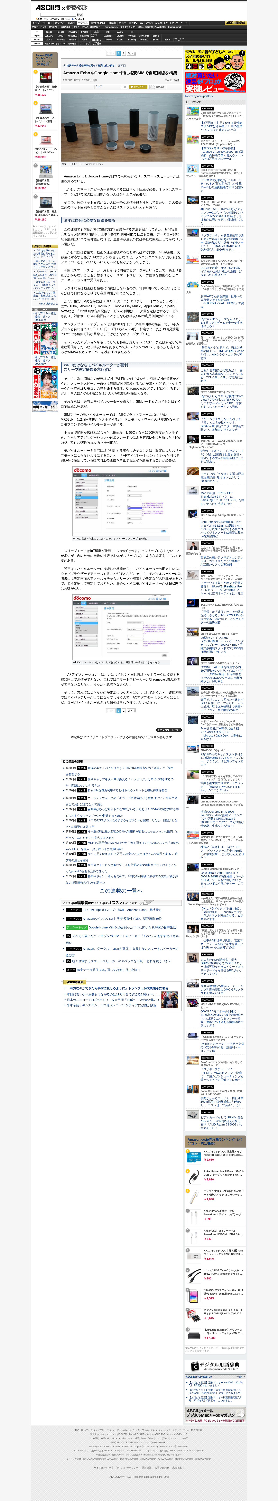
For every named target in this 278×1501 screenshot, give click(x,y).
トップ (36, 22)
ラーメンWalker (73, 1459)
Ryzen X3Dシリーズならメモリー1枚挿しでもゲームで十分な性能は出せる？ (222, 323)
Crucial (120, 36)
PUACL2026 (160, 27)
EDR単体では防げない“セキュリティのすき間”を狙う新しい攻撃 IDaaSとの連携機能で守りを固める (222, 185)
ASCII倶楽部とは (48, 303)
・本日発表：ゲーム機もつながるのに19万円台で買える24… (44, 264)
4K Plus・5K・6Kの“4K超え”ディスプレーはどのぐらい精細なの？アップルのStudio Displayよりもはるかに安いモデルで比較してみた (222, 216)
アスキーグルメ (81, 27)
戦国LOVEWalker (203, 1459)
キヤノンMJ (60, 43)
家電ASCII (66, 27)
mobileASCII (150, 1455)
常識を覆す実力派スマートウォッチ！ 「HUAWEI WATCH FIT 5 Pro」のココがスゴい (222, 786)
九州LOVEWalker (165, 1459)
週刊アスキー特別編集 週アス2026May (45, 360)
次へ (130, 53)
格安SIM (53, 27)
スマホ (158, 22)
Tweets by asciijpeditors (199, 96)
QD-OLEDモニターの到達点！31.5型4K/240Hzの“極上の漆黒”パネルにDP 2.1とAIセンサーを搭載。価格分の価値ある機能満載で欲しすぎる (222, 1018)
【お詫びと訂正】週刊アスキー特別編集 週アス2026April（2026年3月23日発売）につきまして (215, 1391)
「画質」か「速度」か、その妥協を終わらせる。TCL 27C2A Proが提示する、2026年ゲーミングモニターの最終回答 (222, 617)
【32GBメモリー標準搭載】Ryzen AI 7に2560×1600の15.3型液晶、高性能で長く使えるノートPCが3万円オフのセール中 (222, 153)
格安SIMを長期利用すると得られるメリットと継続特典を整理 (127, 790)
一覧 (124, 87)
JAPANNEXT (72, 43)
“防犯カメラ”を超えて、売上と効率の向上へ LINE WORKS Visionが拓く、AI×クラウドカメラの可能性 (222, 353)
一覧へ (240, 1376)
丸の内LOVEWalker (184, 1459)
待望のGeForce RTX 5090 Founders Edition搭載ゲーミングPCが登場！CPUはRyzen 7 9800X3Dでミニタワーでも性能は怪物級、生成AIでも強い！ (222, 818)
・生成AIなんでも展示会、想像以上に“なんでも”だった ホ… (44, 295)
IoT (50, 22)
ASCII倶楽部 (236, 23)
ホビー (122, 22)
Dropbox (108, 40)
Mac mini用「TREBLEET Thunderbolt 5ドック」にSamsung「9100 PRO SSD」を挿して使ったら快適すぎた (222, 498)
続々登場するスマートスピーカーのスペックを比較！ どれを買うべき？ (121, 961)
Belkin (155, 36)
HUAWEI (132, 36)
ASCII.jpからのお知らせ (199, 1376)
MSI (108, 32)
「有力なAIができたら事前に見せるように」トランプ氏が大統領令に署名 (117, 988)
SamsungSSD (94, 35)
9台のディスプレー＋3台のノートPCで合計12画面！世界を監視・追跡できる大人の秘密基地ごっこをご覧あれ (222, 456)
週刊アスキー (96, 27)
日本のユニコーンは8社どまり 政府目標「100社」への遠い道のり (113, 1000)
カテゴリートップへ (169, 730)
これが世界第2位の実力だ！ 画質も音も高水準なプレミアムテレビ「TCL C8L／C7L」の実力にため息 (222, 376)
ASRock (108, 36)
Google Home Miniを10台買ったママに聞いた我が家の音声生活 (132, 927)
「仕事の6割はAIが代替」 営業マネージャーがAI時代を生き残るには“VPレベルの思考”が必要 (222, 944)
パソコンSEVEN (96, 31)
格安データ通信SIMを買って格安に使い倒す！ (91, 65)
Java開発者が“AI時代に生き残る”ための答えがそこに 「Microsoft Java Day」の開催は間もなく (221, 734)
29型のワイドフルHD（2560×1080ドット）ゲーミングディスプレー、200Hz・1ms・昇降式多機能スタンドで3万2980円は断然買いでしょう (222, 644)
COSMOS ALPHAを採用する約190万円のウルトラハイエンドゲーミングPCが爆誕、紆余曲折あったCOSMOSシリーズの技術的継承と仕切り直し (221, 674)
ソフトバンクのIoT (179, 39)
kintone (72, 40)
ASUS (120, 32)
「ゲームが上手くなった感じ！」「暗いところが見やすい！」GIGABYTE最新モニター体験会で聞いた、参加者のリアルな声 (222, 424)
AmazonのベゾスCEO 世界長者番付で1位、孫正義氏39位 (122, 918)
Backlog (132, 40)
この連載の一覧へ (121, 891)
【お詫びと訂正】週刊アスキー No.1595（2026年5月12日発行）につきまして (216, 1384)
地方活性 (149, 27)
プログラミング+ (128, 27)
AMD (60, 36)
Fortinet (144, 40)
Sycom (84, 32)
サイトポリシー (102, 1467)
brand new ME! (159, 1442)
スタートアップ (171, 23)
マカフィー (49, 43)
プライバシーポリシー (126, 1467)
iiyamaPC (72, 32)
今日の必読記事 (103, 1455)
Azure (84, 40)
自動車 (112, 22)
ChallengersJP (175, 27)
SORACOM (127, 1446)
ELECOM (49, 36)
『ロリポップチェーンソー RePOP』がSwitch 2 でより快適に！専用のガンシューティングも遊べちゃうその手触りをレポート (222, 1074)
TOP (77, 1430)
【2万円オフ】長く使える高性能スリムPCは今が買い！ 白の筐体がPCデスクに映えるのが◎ (221, 126)
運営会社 (146, 1467)
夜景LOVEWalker (148, 1459)
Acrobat (61, 40)
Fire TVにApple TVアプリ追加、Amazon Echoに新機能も (122, 910)
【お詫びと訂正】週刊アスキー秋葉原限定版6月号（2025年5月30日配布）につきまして (215, 1399)
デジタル (74, 7)
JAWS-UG (104, 1438)
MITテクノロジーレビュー (169, 1455)
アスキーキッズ (39, 27)
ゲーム (184, 23)
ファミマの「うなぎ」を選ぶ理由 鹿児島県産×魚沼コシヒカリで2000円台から (224, 477)
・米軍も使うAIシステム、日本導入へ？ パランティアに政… (44, 285)
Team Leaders (133, 1451)
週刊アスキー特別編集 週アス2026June (45, 316)
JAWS (49, 40)
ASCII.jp (47, 7)
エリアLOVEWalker (92, 1459)
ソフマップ (85, 43)
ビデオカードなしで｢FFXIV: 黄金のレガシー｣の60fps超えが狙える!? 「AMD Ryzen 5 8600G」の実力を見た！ (222, 1123)
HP (132, 32)
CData (120, 40)
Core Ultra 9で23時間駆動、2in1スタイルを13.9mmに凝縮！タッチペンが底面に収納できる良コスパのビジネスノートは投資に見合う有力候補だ (222, 529)
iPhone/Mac (98, 22)
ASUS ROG (72, 36)
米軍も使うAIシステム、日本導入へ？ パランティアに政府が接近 (111, 1005)
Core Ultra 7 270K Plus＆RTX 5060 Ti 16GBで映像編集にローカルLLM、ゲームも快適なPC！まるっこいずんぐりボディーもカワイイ (222, 880)
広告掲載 (177, 1467)
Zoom (167, 40)
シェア (99, 86)
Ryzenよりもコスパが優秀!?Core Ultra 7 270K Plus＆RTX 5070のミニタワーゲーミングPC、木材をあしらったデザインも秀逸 (222, 401)
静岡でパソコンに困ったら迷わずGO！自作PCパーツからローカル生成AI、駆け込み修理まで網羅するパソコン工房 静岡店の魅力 (222, 705)
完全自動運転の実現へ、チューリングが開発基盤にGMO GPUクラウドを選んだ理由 (222, 989)
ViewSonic (144, 36)
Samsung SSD (95, 1446)
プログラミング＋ (149, 1451)
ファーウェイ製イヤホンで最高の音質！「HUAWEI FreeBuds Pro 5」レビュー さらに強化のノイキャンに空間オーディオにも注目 (222, 588)
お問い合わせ (162, 1467)
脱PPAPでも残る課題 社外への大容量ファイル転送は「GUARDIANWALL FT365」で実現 (222, 302)
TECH (71, 22)
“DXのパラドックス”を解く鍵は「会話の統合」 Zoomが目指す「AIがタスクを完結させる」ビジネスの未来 (222, 914)
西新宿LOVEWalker (129, 1459)
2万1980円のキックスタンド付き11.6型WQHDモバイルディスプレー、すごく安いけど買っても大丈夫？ (222, 760)
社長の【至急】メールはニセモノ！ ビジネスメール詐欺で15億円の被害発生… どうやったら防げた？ (222, 852)
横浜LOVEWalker (110, 1459)
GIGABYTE (84, 36)
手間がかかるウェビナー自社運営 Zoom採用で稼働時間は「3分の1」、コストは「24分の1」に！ (223, 1101)
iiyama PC (133, 1434)
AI (44, 22)
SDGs (140, 27)
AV (141, 22)
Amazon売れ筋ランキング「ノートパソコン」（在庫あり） (44, 60)
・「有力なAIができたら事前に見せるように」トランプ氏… (44, 253)
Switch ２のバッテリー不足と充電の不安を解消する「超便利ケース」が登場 (222, 1047)
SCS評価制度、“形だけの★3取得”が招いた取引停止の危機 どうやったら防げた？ (221, 271)
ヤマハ (156, 40)
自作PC (133, 22)
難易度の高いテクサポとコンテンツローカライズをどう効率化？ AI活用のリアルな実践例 (222, 561)
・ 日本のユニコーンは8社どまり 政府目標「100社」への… (45, 274)
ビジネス (60, 22)
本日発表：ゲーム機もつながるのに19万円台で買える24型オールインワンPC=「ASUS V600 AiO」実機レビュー (144, 994)
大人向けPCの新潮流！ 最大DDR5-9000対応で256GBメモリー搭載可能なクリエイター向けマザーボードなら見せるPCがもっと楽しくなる (222, 966)
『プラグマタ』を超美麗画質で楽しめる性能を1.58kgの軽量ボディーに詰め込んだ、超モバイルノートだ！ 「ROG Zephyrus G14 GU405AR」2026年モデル (222, 242)
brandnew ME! (96, 43)
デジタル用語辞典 (134, 1455)
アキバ (149, 22)
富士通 (49, 32)
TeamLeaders (111, 27)
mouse (60, 32)
